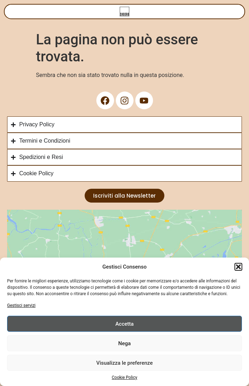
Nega (124, 343)
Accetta (124, 324)
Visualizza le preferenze (124, 363)
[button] (238, 266)
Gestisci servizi (21, 305)
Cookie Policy (124, 377)
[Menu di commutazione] (124, 11)
